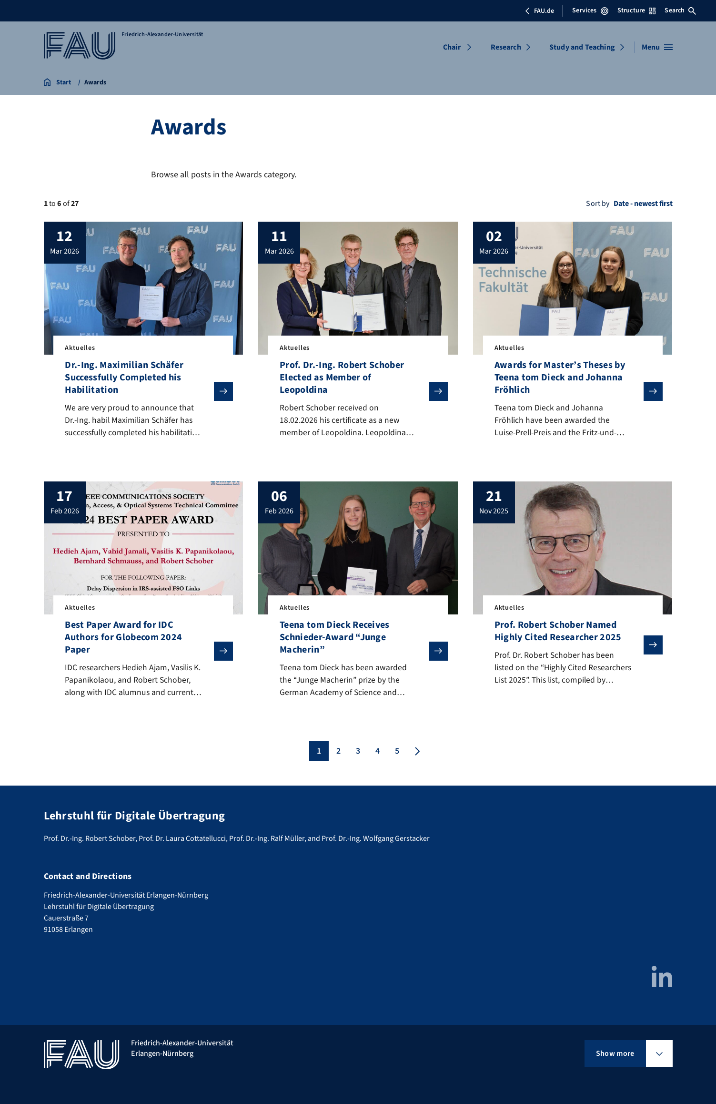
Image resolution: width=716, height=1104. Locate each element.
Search (680, 10)
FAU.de (539, 11)
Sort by (597, 203)
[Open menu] (657, 47)
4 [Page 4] (377, 753)
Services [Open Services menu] (590, 10)
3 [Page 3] (358, 753)
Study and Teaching (582, 47)
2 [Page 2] (338, 753)
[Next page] (416, 753)
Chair (452, 47)
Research (506, 47)
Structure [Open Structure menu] (636, 10)
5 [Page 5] (397, 753)
